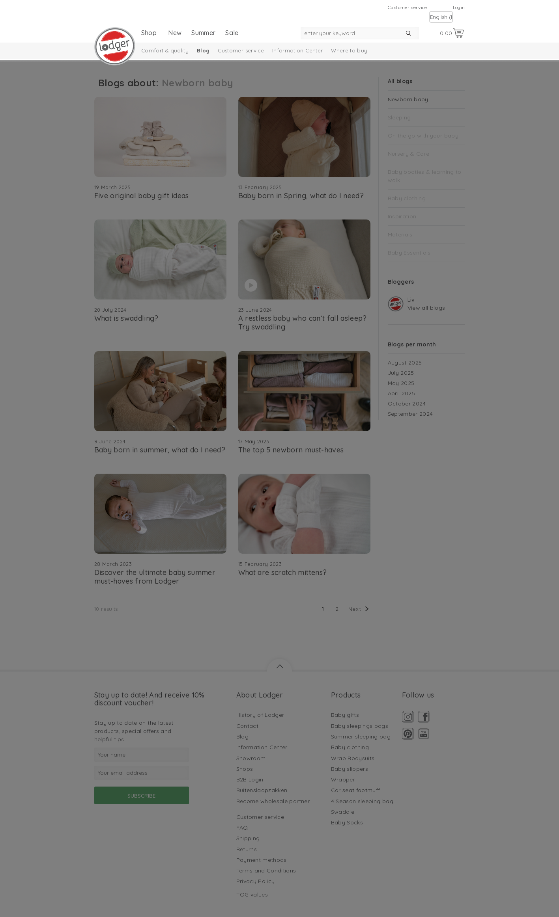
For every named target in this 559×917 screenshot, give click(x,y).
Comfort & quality (165, 50)
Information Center (297, 50)
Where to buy (349, 50)
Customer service (407, 7)
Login (459, 7)
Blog (203, 50)
